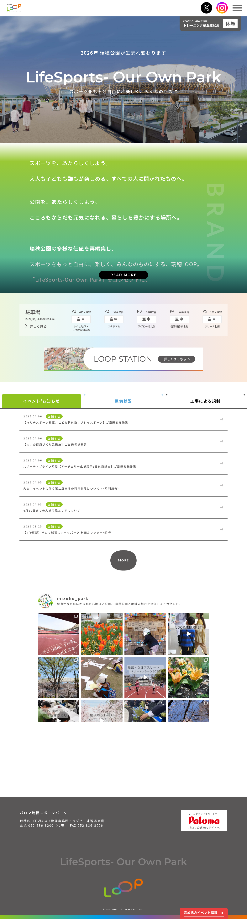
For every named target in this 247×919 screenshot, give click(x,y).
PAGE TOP (241, 899)
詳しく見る (38, 326)
